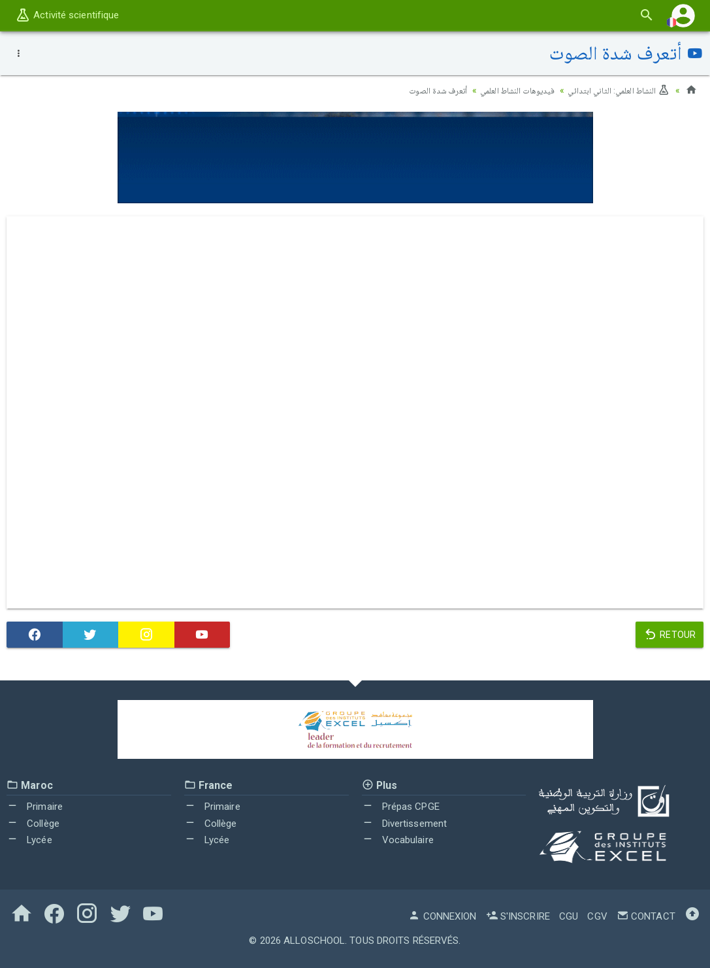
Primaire (35, 806)
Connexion (442, 916)
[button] (683, 15)
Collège (33, 823)
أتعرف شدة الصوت (423, 90)
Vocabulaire (398, 840)
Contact (646, 916)
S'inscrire (518, 916)
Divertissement (404, 823)
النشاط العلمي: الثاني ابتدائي (616, 90)
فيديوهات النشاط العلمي (508, 90)
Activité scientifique (67, 15)
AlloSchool (314, 940)
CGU (568, 916)
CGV (597, 916)
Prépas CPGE (401, 806)
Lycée (29, 840)
